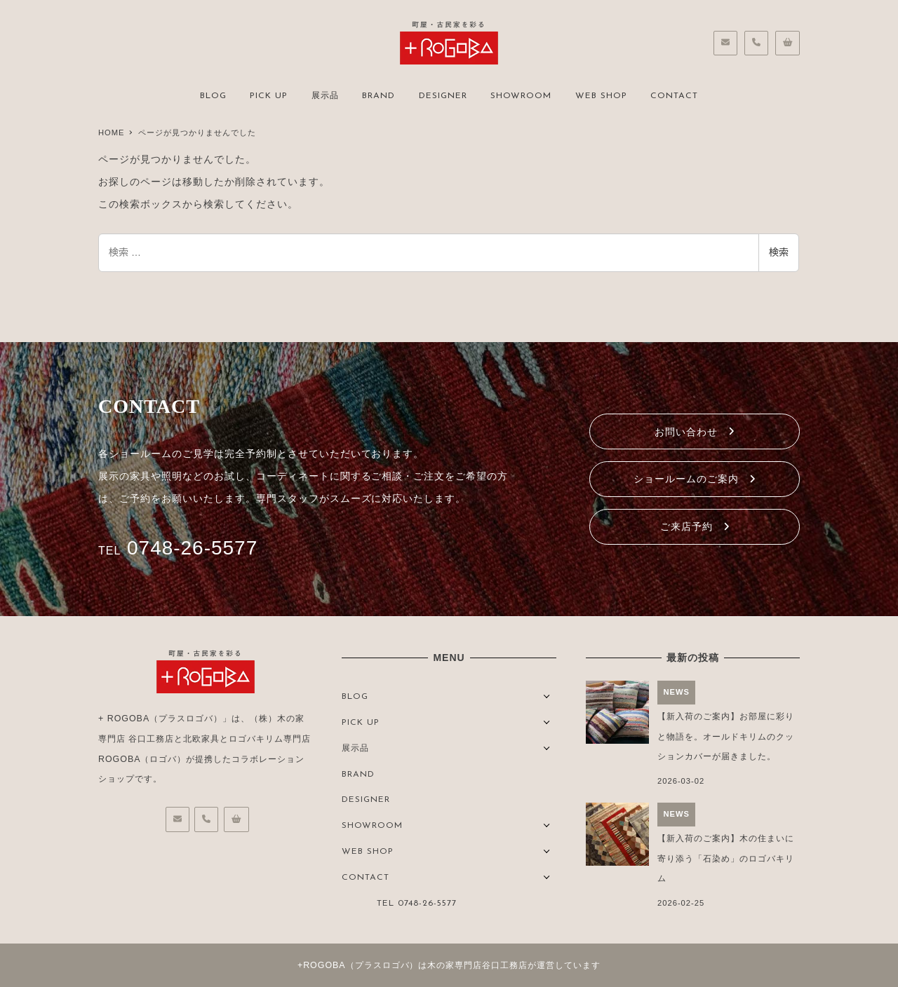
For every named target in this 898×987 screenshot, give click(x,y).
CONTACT (365, 877)
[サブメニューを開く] (547, 695)
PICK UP (361, 723)
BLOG (355, 697)
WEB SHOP (368, 852)
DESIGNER (366, 800)
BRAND (358, 774)
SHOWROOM (372, 826)
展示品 (355, 748)
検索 (779, 252)
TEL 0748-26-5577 (417, 903)
